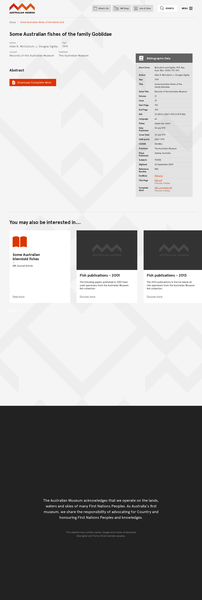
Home (12, 22)
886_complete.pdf (163, 187)
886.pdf (158, 180)
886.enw (159, 175)
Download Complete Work (31, 82)
